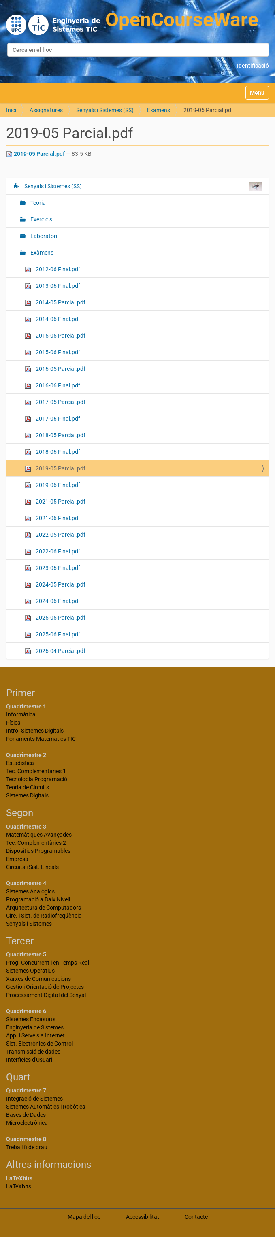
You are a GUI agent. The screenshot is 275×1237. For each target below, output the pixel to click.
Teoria (37, 203)
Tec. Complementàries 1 (36, 771)
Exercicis (40, 219)
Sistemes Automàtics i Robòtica (45, 1106)
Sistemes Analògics (30, 891)
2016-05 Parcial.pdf (55, 369)
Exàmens (158, 110)
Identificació (253, 65)
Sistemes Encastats (30, 1019)
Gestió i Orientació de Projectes (45, 987)
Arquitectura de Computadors (43, 907)
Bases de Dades (26, 1115)
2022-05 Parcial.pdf (55, 534)
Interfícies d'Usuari (29, 1059)
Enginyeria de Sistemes (35, 1027)
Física (13, 722)
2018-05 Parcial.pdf (55, 435)
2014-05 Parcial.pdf (55, 302)
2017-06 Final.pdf (52, 418)
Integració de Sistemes (34, 1098)
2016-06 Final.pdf (52, 385)
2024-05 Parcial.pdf (55, 584)
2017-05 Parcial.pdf (55, 402)
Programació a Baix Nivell (38, 899)
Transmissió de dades (33, 1051)
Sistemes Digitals (27, 795)
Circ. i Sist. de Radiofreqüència (44, 915)
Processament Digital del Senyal (46, 995)
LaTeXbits (18, 1186)
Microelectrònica (27, 1123)
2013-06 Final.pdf (52, 286)
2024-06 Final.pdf (52, 601)
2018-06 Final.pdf (52, 451)
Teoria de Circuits (27, 787)
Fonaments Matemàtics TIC (41, 738)
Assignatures (46, 110)
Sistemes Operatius (30, 970)
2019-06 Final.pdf (52, 485)
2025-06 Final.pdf (52, 634)
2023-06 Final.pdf (52, 568)
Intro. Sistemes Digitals (35, 730)
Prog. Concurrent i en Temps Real (47, 962)
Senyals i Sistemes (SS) (105, 110)
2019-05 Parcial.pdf (36, 154)
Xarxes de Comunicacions (38, 979)
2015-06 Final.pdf (52, 352)
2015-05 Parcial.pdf (55, 335)
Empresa (17, 859)
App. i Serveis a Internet (35, 1035)
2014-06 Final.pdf (52, 319)
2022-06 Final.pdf (52, 551)
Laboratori (43, 236)
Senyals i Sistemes (29, 923)
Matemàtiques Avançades (39, 834)
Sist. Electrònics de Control (39, 1043)
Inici (11, 110)
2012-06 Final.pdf (52, 269)
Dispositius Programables (38, 851)
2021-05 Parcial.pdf (55, 501)
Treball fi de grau (26, 1147)
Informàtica (21, 714)
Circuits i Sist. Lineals (32, 867)
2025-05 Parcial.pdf (55, 617)
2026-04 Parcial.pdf (55, 651)
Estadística (20, 763)
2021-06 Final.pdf (52, 518)
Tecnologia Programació (36, 779)
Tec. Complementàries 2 (36, 843)
